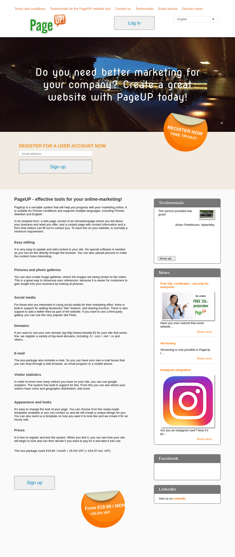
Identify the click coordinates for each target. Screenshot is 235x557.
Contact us (123, 9)
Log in (134, 22)
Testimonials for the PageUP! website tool (80, 9)
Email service (168, 9)
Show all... (166, 258)
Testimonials (144, 9)
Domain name (192, 9)
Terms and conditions (29, 9)
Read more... (205, 332)
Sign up (34, 482)
